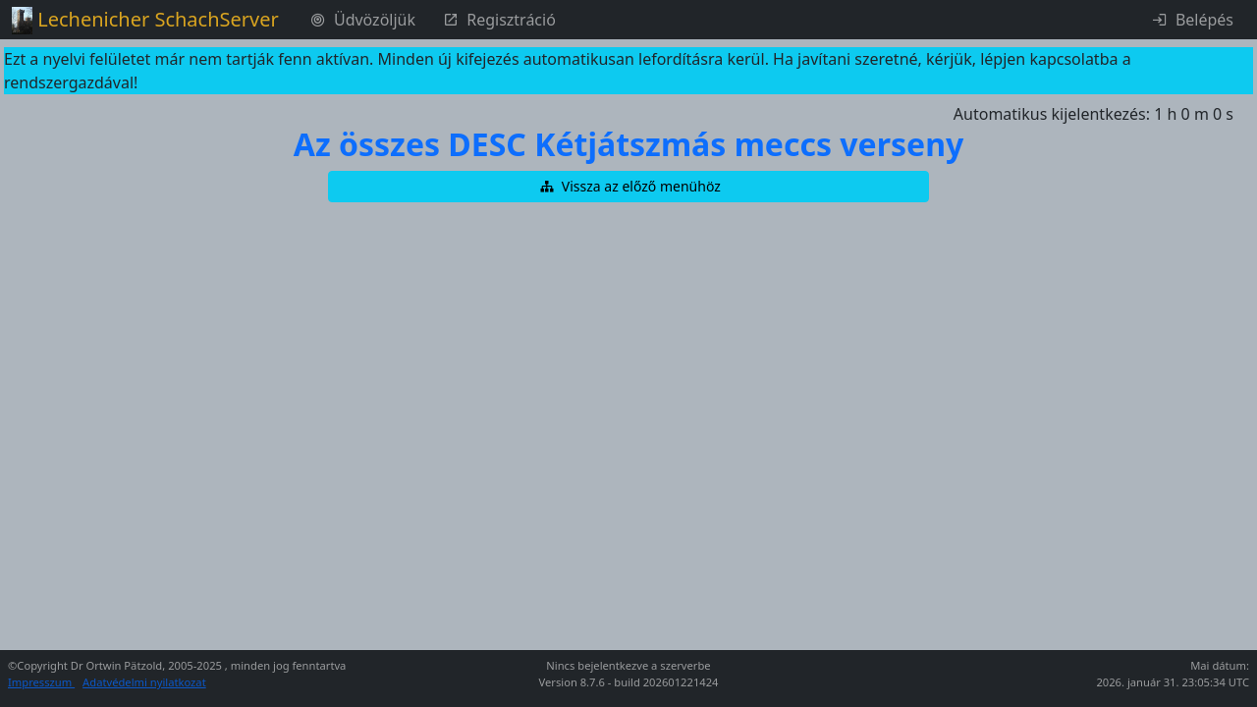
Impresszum (41, 682)
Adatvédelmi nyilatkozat (144, 682)
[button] (628, 186)
